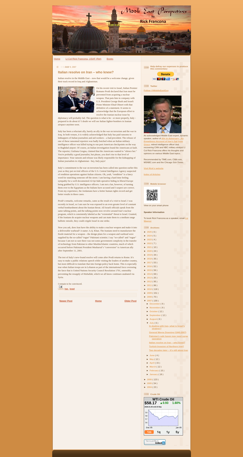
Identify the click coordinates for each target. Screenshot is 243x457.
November (155, 307)
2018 (149, 258)
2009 (149, 293)
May (152, 359)
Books (110, 58)
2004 (149, 387)
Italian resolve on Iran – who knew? (86, 72)
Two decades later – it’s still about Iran (168, 350)
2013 (149, 277)
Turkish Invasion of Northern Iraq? (166, 346)
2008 (149, 297)
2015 (149, 270)
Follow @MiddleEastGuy (156, 90)
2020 (149, 251)
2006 (149, 379)
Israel (72, 289)
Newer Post (66, 301)
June (152, 355)
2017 (149, 262)
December (155, 303)
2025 (149, 232)
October (154, 311)
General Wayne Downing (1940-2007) (167, 332)
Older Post (131, 301)
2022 (149, 243)
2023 (149, 239)
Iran (67, 289)
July (152, 323)
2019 (149, 255)
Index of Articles (152, 174)
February (154, 370)
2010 (149, 289)
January (154, 374)
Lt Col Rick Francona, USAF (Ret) (83, 58)
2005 (149, 383)
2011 (149, 285)
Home (57, 58)
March (153, 366)
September (155, 315)
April (152, 363)
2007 (149, 300)
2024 (149, 235)
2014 (149, 274)
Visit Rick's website (154, 168)
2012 (149, 281)
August (154, 319)
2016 (149, 266)
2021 (149, 247)
